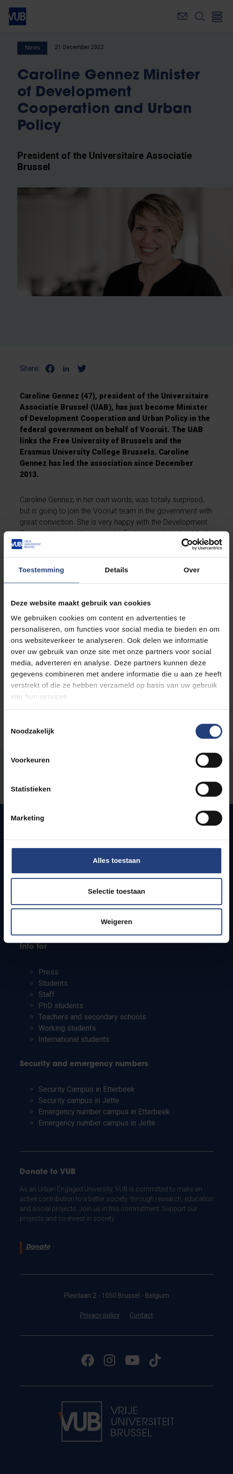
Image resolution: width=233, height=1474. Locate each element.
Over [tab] (191, 570)
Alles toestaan (116, 860)
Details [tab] (116, 570)
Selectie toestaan (117, 891)
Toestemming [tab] (42, 570)
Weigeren (116, 922)
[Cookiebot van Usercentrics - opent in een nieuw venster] (181, 544)
